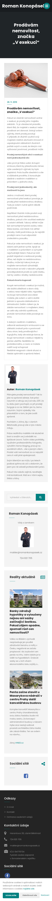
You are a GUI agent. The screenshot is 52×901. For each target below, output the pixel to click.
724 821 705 (15, 839)
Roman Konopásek (28, 389)
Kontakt (11, 811)
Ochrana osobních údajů (19, 816)
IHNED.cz (19, 742)
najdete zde (28, 888)
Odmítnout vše (29, 895)
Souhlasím (11, 895)
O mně (10, 807)
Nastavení (45, 895)
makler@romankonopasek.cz (25, 845)
